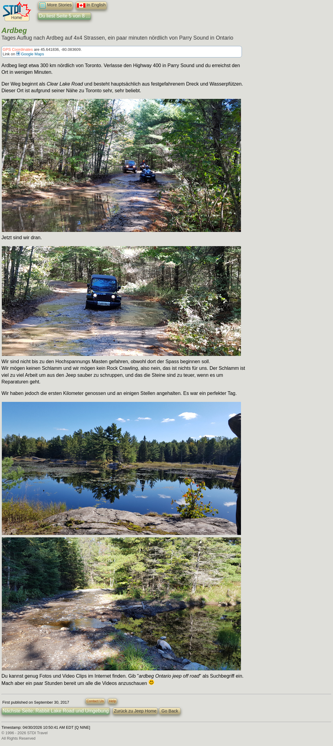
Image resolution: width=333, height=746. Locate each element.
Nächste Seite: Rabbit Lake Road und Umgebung (56, 710)
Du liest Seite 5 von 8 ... (64, 15)
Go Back (169, 711)
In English (91, 5)
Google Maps (30, 54)
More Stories (55, 5)
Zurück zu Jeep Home (135, 711)
